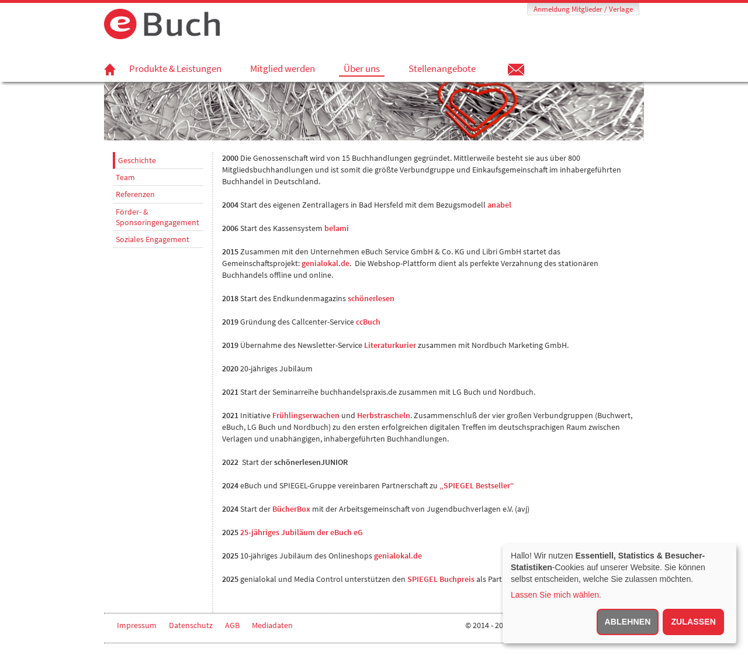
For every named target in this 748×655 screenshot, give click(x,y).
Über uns (362, 69)
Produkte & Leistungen (175, 68)
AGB (232, 625)
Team (125, 177)
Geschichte (137, 160)
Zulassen (693, 621)
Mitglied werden (282, 68)
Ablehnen (628, 621)
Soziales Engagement (152, 239)
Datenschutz (191, 625)
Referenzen (135, 194)
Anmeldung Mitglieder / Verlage (583, 9)
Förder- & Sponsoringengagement (157, 216)
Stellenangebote (442, 68)
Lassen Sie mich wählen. (556, 594)
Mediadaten (272, 625)
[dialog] (619, 593)
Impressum (137, 625)
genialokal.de (398, 555)
